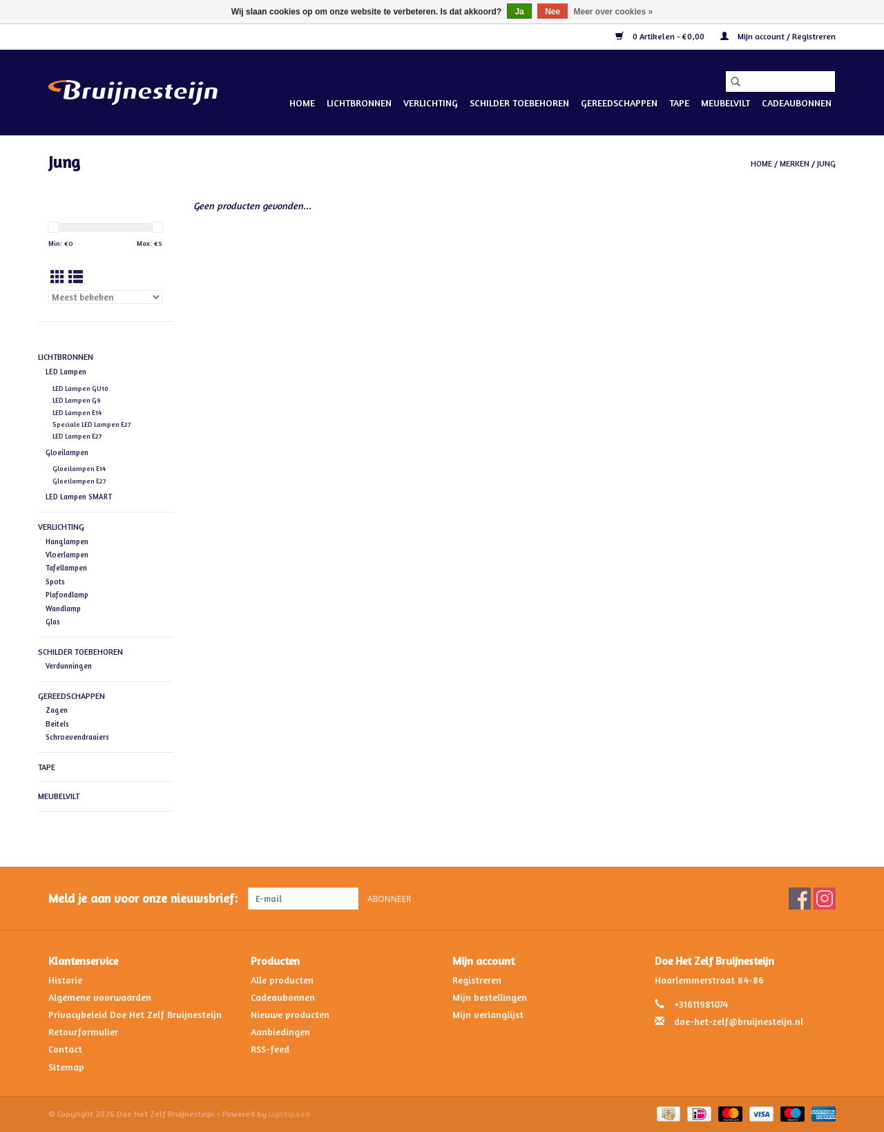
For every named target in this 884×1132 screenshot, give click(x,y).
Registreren (476, 980)
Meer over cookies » (613, 12)
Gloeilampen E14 (79, 468)
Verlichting (430, 102)
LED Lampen (66, 371)
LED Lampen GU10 (80, 388)
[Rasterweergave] (57, 277)
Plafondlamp (67, 594)
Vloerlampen (67, 554)
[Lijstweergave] (75, 277)
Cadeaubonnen (797, 102)
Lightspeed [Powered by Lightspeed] (289, 1114)
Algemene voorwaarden (99, 997)
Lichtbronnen (359, 102)
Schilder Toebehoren (519, 102)
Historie (65, 980)
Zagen (57, 710)
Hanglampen (67, 541)
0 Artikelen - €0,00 (661, 36)
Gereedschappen (619, 102)
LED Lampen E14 (77, 412)
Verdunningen (69, 666)
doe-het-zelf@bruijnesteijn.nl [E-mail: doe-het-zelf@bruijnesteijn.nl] (738, 1021)
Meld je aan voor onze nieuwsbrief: (143, 898)
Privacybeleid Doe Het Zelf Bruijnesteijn (135, 1014)
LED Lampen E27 (77, 436)
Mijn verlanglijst (487, 1014)
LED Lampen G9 (76, 400)
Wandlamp (63, 608)
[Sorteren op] (105, 297)
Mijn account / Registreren (778, 36)
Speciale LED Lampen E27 (91, 424)
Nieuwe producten (290, 1014)
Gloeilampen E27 (79, 481)
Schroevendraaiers (77, 737)
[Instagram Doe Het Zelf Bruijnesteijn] (825, 899)
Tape (679, 102)
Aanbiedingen (280, 1031)
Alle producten (282, 980)
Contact (65, 1049)
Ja (519, 12)
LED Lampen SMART (79, 496)
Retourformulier (83, 1031)
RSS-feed (270, 1049)
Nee (552, 12)
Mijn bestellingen (489, 997)
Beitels (57, 724)
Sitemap (66, 1067)
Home (302, 102)
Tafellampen (66, 568)
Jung (826, 163)
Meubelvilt (725, 102)
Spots (55, 581)
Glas (53, 621)
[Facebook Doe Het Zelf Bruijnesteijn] (800, 899)
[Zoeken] (780, 81)
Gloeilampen (67, 452)
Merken (794, 163)
